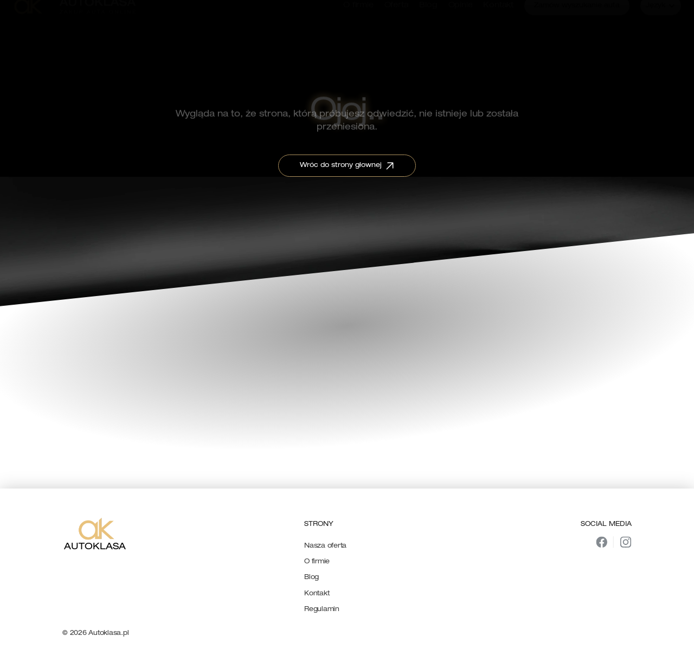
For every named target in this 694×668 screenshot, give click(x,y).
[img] (601, 542)
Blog (311, 577)
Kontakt (316, 593)
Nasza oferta (325, 546)
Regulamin (321, 609)
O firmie (317, 561)
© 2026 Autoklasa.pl (95, 633)
